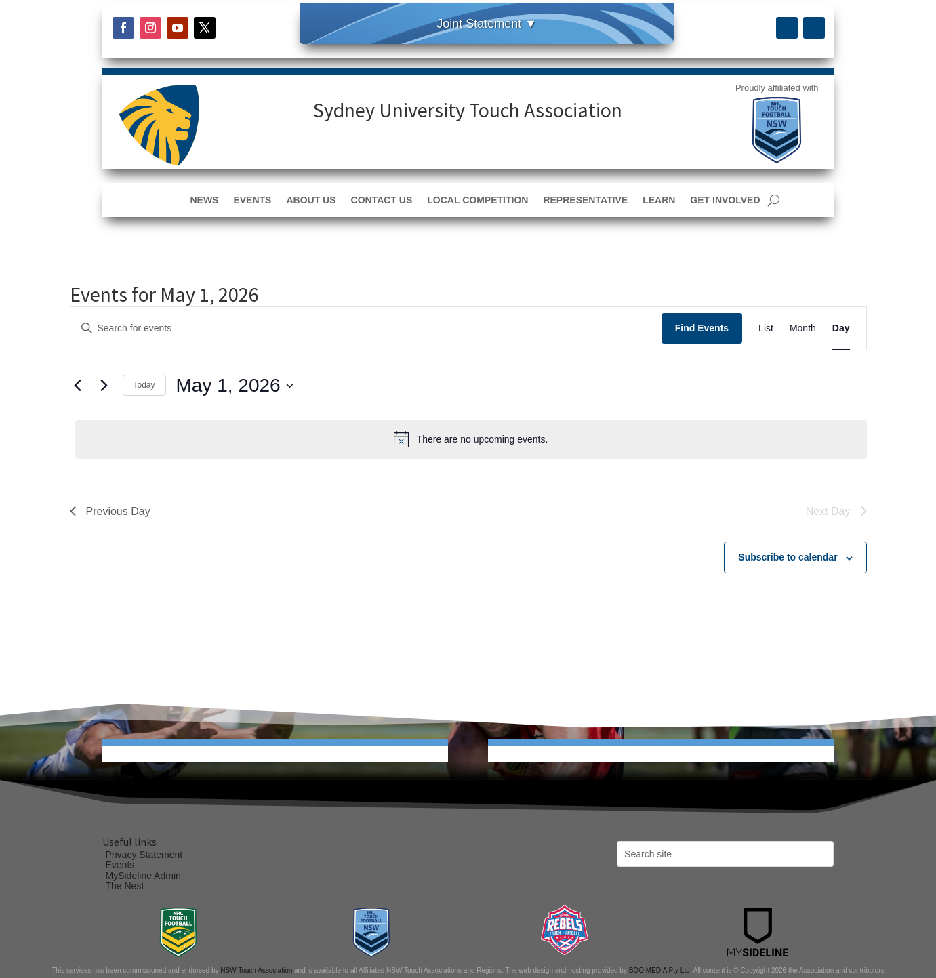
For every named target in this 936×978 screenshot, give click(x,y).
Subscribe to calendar (787, 557)
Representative (585, 200)
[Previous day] (78, 386)
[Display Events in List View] (765, 328)
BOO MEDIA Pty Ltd (659, 970)
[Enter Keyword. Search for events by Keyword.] (366, 328)
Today (144, 385)
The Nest (125, 885)
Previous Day (110, 511)
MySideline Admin (143, 875)
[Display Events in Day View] (841, 328)
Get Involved (725, 200)
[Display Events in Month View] (803, 328)
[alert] (471, 439)
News (204, 200)
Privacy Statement (144, 854)
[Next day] (104, 386)
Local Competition (477, 200)
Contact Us (382, 200)
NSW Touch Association (256, 970)
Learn (659, 200)
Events (252, 200)
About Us (310, 200)
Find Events (702, 328)
